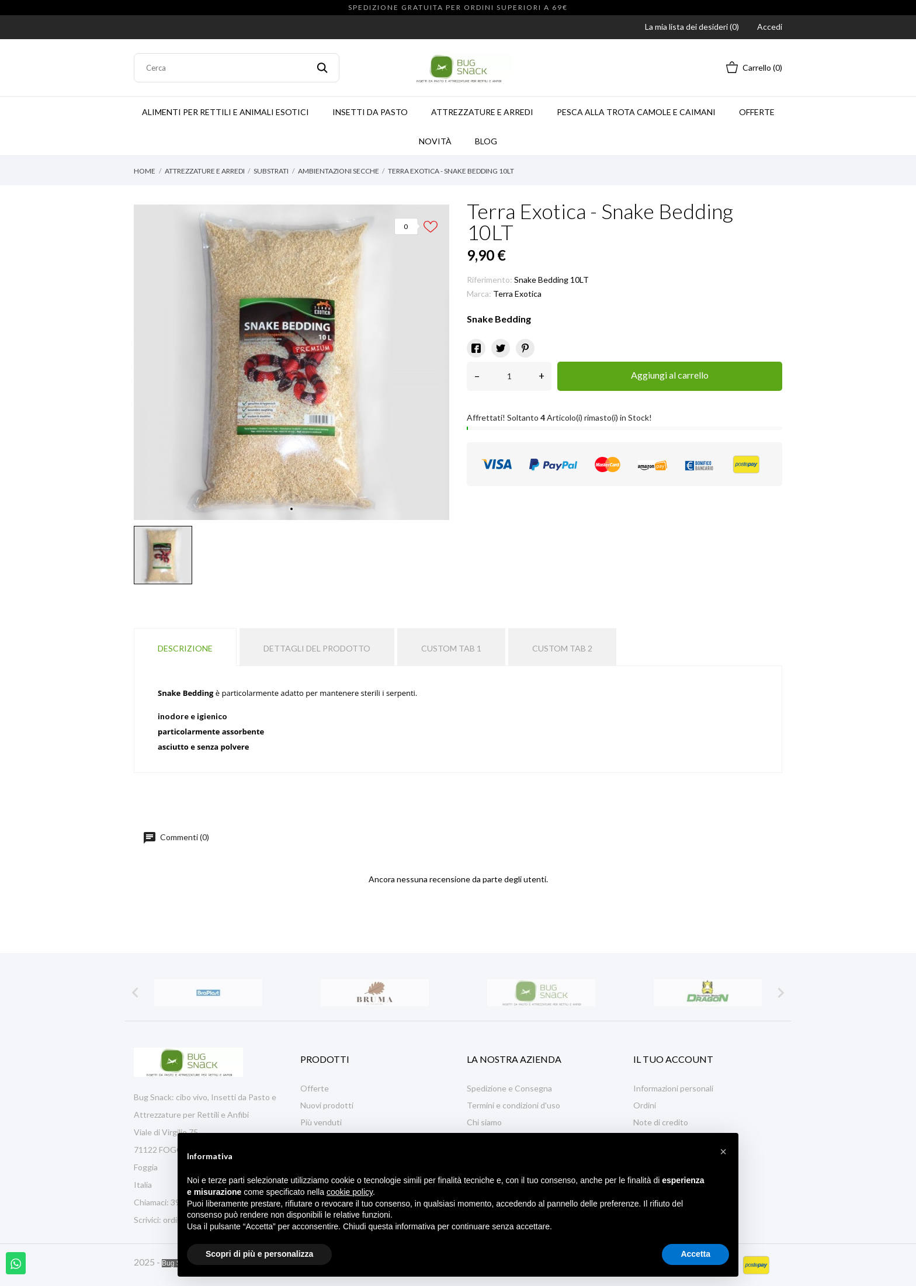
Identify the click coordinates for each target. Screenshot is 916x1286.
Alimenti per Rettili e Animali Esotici (225, 112)
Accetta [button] (695, 1254)
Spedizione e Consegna (509, 1088)
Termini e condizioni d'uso (513, 1105)
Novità (435, 141)
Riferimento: (489, 280)
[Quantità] (509, 376)
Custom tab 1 (451, 648)
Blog (486, 141)
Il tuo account (673, 1059)
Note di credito (660, 1122)
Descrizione (185, 648)
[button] (723, 1151)
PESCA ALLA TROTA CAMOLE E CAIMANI (636, 112)
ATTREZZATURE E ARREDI (482, 112)
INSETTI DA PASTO (370, 112)
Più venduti (321, 1122)
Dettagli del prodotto (316, 648)
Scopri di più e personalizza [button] (259, 1254)
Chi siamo (484, 1122)
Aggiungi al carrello (670, 374)
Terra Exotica (517, 294)
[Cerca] (236, 67)
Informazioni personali (673, 1088)
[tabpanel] (291, 362)
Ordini (644, 1105)
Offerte (757, 112)
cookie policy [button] (350, 1192)
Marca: (479, 294)
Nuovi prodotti (326, 1105)
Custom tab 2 (562, 648)
